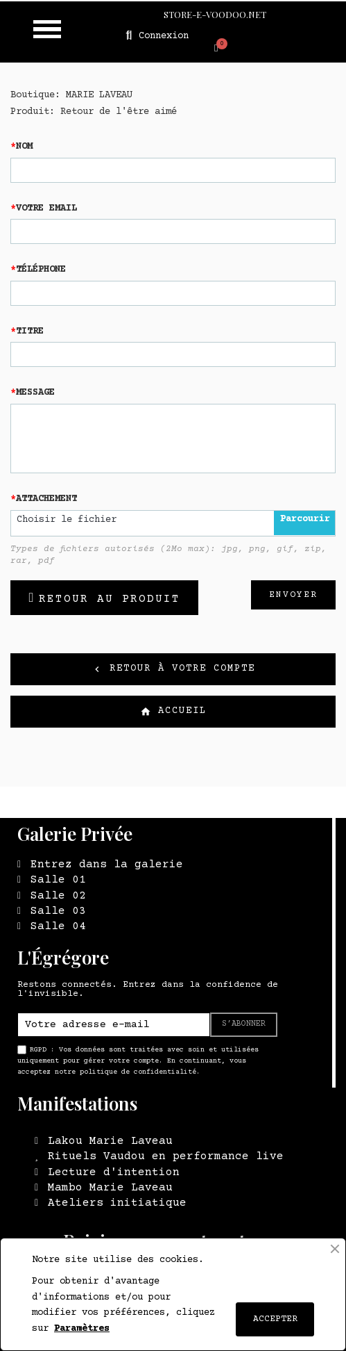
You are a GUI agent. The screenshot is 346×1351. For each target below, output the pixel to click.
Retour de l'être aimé (118, 111)
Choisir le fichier (66, 519)
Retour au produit (109, 599)
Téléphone (41, 269)
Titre (30, 331)
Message (35, 392)
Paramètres (82, 1328)
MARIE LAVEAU (99, 95)
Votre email (46, 208)
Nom (24, 146)
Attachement (46, 499)
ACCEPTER (275, 1319)
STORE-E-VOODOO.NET (215, 14)
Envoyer (293, 595)
